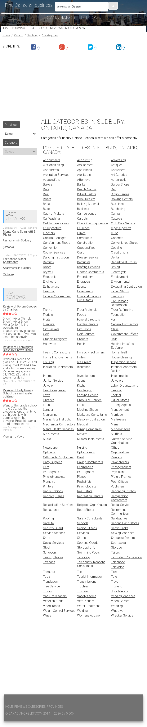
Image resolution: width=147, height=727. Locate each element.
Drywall (48, 278)
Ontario (18, 41)
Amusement (85, 171)
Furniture (49, 330)
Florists (48, 320)
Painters (116, 463)
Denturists (83, 268)
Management (120, 415)
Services (83, 539)
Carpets (82, 224)
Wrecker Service (122, 621)
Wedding (117, 611)
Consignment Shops (56, 248)
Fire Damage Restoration (119, 308)
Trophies (83, 592)
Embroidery (85, 282)
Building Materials (88, 209)
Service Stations (54, 539)
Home (7, 31)
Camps (116, 219)
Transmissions (86, 587)
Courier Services (54, 258)
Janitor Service (53, 386)
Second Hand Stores (125, 529)
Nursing (82, 453)
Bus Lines (117, 209)
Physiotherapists (54, 482)
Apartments (51, 175)
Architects (84, 180)
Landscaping (85, 396)
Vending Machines (123, 602)
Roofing (48, 524)
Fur (113, 325)
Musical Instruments (90, 445)
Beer (46, 200)
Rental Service (120, 510)
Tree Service (51, 592)
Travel (115, 587)
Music (47, 445)
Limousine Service (89, 406)
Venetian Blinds (53, 606)
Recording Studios (123, 497)
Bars (46, 195)
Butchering (118, 214)
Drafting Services (88, 273)
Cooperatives (86, 253)
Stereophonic (86, 553)
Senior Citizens (87, 534)
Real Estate (84, 497)
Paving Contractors (90, 468)
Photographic (52, 477)
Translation (50, 587)
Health (81, 349)
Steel (46, 553)
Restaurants (51, 515)
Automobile (119, 185)
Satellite (48, 529)
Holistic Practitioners (91, 358)
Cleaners (49, 239)
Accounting (84, 166)
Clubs (114, 239)
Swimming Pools (88, 558)
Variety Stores (86, 602)
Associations (51, 185)
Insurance (83, 373)
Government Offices (124, 340)
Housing (48, 368)
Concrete (117, 243)
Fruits (46, 325)
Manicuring (50, 420)
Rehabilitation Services (58, 510)
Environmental (120, 287)
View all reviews (13, 442)
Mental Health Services (58, 435)
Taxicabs (49, 568)
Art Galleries (119, 180)
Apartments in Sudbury (17, 273)
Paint (80, 463)
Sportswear (119, 548)
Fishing (47, 315)
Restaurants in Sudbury (17, 246)
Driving (115, 273)
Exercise (49, 297)
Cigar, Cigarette (121, 234)
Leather (116, 401)
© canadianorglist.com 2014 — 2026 (33, 719)
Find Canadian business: (29, 5)
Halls (114, 345)
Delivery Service (88, 263)
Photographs (86, 477)
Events (81, 292)
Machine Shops (87, 415)
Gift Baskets (51, 335)
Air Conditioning (53, 171)
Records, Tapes (53, 502)
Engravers (84, 287)
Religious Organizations (92, 510)
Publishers (118, 492)
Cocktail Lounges (54, 243)
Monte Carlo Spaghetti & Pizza (19, 239)
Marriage (117, 420)
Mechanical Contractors (59, 430)
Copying (116, 253)
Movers (82, 440)
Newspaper (51, 453)
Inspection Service (123, 368)
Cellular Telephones (56, 229)
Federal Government (57, 302)
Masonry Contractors (91, 425)
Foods (81, 320)
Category (11, 148)
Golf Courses (86, 340)
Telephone (118, 568)
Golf (46, 340)
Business (83, 214)
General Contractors (124, 330)
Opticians (49, 458)
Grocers (82, 345)
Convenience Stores (124, 248)
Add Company (84, 31)
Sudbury (32, 41)
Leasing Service (87, 401)
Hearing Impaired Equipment (122, 351)
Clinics (81, 239)
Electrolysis (118, 278)
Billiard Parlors (86, 200)
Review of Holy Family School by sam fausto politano (18, 399)
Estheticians (51, 292)
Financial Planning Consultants (89, 304)
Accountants (51, 166)
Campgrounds (86, 219)
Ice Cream (84, 368)
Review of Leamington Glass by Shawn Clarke (18, 354)
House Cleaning (121, 363)
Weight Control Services (59, 616)
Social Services (53, 548)
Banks (81, 190)
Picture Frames (121, 482)
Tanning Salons (53, 563)
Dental (115, 263)
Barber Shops (120, 190)
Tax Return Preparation (126, 563)
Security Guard (53, 534)
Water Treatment (88, 611)
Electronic (49, 282)
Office (115, 453)
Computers (84, 243)
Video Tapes (51, 611)
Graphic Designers (55, 345)
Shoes (81, 543)
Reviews (63, 31)
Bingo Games (120, 200)
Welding (82, 616)
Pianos (81, 482)
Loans (47, 410)
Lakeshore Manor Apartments (14, 266)
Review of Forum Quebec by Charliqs (20, 314)
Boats (47, 205)
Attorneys (83, 185)
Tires (114, 577)
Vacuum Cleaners (55, 602)
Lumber (48, 415)
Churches (83, 234)
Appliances (84, 175)
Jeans (81, 386)
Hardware (49, 349)
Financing (117, 302)
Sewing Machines (122, 539)
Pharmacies (85, 473)
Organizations (120, 458)
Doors (47, 273)
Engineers (49, 287)
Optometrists (86, 458)
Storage (116, 553)
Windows (117, 616)
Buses (47, 214)
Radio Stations (53, 497)
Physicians (118, 477)
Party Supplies (52, 468)
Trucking (116, 592)
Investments (119, 381)
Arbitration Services (56, 180)
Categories (44, 31)
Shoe (46, 543)
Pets (46, 473)
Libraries (48, 406)
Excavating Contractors (127, 292)
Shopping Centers (123, 543)
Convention (50, 253)
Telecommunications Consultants (91, 569)
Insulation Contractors (58, 373)
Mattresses (118, 425)
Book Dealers (86, 205)
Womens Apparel (88, 621)
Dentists (48, 268)
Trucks (47, 597)
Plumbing (49, 487)
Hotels (81, 363)
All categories (50, 41)
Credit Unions (120, 258)
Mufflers (116, 440)
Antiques (116, 171)
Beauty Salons (86, 195)
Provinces (23, 31)
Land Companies (54, 396)
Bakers (47, 190)
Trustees (83, 597)
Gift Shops (84, 335)
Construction (85, 248)
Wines (47, 621)
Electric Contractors (90, 278)
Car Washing (51, 224)
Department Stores (124, 268)
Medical (82, 430)
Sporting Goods (87, 548)
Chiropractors (52, 234)
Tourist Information (90, 582)
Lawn (46, 401)
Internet (48, 381)
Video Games (120, 606)
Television (117, 573)
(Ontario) (8, 252)
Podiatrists (84, 487)
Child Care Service (123, 229)
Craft (80, 258)
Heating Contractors (56, 358)
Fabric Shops (120, 297)
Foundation (118, 320)
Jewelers (117, 386)
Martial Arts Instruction (58, 425)
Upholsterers (119, 597)
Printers (48, 492)
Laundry (116, 396)
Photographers (121, 473)
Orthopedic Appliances (58, 463)
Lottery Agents (121, 410)
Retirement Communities (120, 517)
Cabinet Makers (53, 219)
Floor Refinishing (122, 315)
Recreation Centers (90, 502)
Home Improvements (57, 363)
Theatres (49, 577)
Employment (119, 282)
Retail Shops (85, 515)
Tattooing (83, 563)
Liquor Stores (120, 406)
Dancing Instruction (56, 263)
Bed (113, 195)
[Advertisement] (73, 88)
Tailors (115, 558)
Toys (114, 582)
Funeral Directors (88, 325)
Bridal (47, 209)
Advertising (118, 166)
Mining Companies (89, 435)
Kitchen (82, 391)
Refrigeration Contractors (119, 504)
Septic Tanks (119, 534)
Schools (82, 529)
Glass (114, 335)
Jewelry (48, 391)
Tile (79, 577)
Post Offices (119, 487)
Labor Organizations (124, 391)
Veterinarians (86, 606)
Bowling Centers (122, 205)
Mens (114, 430)
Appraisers (118, 175)
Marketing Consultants (92, 420)
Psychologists (86, 492)
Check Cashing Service (92, 229)
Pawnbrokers (120, 468)
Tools (47, 582)
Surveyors (50, 558)
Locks (81, 410)
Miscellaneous (120, 435)
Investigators (86, 381)
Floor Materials (87, 315)
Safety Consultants (89, 524)
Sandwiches (119, 524)
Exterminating (86, 297)
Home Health (119, 358)
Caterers (116, 224)
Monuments (51, 440)
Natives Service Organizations (121, 446)
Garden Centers (87, 330)
